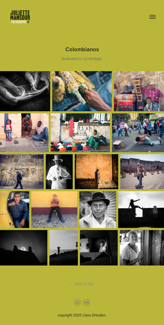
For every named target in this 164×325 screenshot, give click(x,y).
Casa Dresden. (94, 315)
